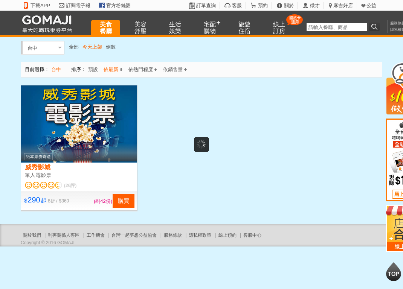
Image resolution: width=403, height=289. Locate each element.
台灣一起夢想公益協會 (134, 235)
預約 (263, 5)
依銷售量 (175, 69)
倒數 (111, 47)
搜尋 (375, 27)
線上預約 (227, 235)
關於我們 (32, 235)
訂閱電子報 (78, 5)
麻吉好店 (343, 5)
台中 (32, 47)
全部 (74, 47)
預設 (93, 69)
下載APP (40, 5)
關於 (289, 5)
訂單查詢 (206, 5)
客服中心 (252, 235)
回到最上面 (393, 271)
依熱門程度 (142, 69)
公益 (371, 5)
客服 (237, 5)
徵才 (315, 5)
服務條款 (173, 235)
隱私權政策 (200, 235)
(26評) (70, 185)
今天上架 (92, 47)
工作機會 (96, 235)
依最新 (113, 69)
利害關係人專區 (63, 235)
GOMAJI (49, 23)
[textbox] (337, 27)
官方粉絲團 (118, 5)
